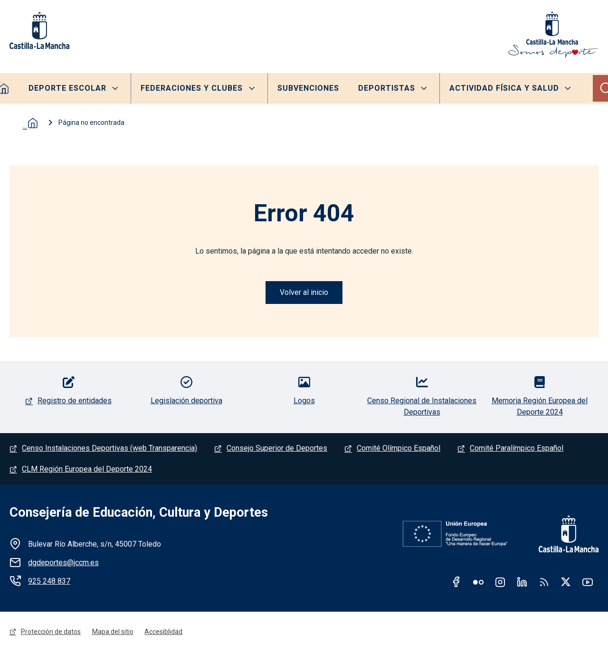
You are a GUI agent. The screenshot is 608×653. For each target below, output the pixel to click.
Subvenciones (308, 88)
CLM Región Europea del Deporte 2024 (87, 469)
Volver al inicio (304, 292)
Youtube (587, 582)
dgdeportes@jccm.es (63, 563)
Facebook (456, 582)
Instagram (500, 582)
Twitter (566, 582)
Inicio (28, 123)
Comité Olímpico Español (398, 448)
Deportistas (387, 88)
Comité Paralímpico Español (516, 448)
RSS (544, 582)
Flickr (478, 582)
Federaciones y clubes (192, 88)
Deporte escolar (67, 88)
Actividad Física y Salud (505, 88)
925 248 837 (49, 581)
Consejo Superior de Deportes (277, 448)
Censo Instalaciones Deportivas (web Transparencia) (109, 448)
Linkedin (522, 582)
